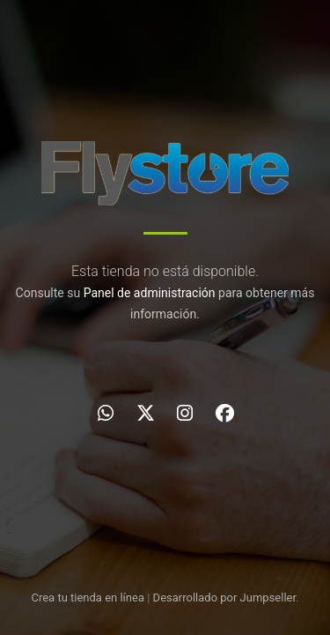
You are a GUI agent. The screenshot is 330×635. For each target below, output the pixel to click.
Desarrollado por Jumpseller (225, 597)
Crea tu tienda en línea (89, 597)
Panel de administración (150, 293)
